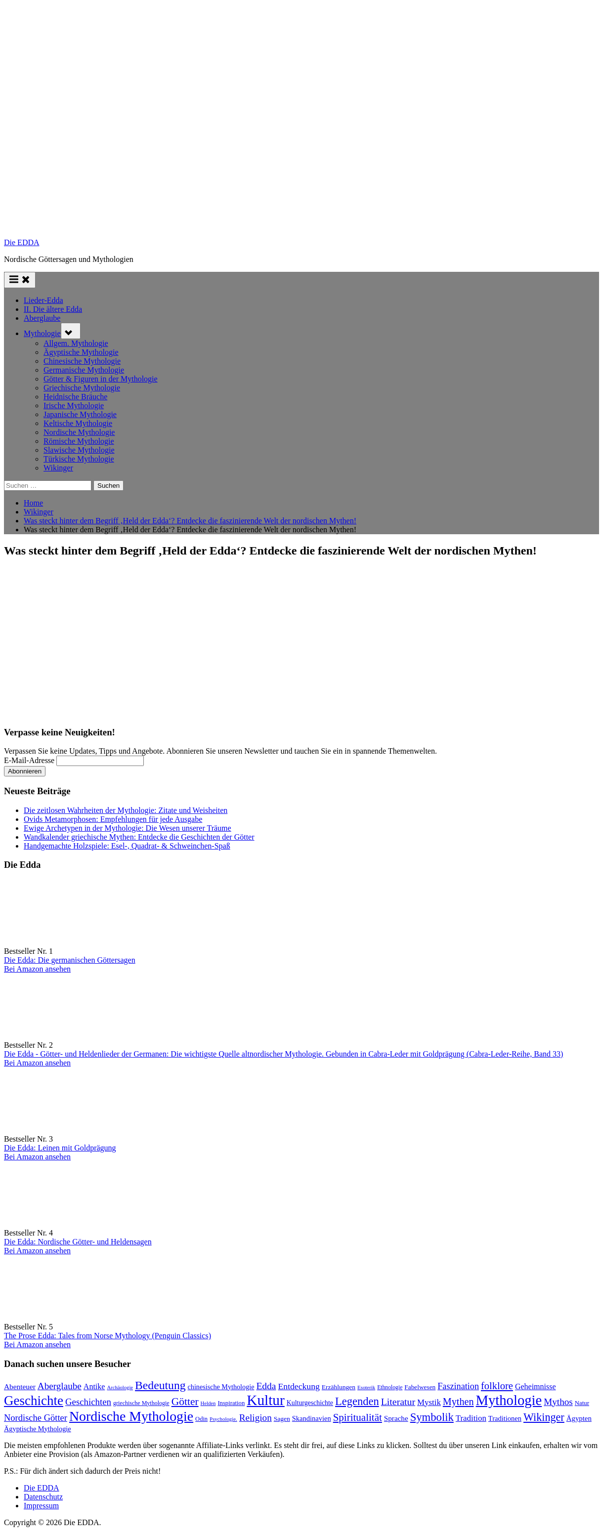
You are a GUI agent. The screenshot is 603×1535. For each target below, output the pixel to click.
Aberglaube (42, 318)
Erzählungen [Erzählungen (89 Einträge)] (338, 1387)
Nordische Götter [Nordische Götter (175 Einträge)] (35, 1418)
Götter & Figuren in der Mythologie (100, 379)
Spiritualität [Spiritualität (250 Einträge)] (357, 1417)
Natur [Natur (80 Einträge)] (582, 1403)
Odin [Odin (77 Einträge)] (201, 1418)
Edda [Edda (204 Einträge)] (266, 1386)
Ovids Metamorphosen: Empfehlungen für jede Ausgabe (113, 819)
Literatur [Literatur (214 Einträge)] (398, 1401)
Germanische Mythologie (83, 370)
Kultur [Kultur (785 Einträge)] (266, 1400)
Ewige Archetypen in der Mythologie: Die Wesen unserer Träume (127, 828)
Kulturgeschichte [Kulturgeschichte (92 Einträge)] (310, 1403)
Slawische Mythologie (79, 450)
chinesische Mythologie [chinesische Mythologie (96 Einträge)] (221, 1387)
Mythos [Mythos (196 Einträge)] (558, 1402)
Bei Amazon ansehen (37, 969)
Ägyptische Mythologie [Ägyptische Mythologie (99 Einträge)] (37, 1429)
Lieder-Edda (43, 300)
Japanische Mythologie (80, 414)
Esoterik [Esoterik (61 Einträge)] (366, 1387)
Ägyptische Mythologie (81, 352)
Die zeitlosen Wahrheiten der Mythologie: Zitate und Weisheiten (125, 810)
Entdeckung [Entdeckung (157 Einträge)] (299, 1386)
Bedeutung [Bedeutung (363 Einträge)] (160, 1385)
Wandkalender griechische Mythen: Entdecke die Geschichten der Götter (139, 837)
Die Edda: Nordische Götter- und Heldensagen (78, 1241)
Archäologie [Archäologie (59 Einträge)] (120, 1387)
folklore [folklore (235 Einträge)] (497, 1385)
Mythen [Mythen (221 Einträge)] (458, 1401)
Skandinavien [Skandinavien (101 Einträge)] (311, 1418)
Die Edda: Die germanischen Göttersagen (69, 960)
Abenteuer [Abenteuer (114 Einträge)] (20, 1386)
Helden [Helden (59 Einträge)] (208, 1403)
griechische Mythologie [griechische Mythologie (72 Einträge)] (141, 1403)
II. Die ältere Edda (53, 309)
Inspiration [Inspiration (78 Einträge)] (231, 1403)
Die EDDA (22, 242)
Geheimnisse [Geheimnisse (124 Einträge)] (535, 1386)
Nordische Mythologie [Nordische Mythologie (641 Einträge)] (131, 1416)
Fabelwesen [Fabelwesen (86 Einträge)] (419, 1387)
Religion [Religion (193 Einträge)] (255, 1417)
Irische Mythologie (73, 405)
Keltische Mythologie (77, 423)
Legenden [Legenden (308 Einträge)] (357, 1401)
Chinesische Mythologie (82, 361)
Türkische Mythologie (78, 459)
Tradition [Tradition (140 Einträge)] (471, 1418)
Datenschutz (43, 1496)
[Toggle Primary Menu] (20, 280)
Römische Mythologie (78, 441)
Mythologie (42, 333)
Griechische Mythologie (81, 388)
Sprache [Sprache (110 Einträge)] (396, 1418)
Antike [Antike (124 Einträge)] (94, 1386)
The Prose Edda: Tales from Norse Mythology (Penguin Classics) (107, 1335)
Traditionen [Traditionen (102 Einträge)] (504, 1418)
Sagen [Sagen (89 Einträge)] (282, 1418)
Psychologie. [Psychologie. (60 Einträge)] (223, 1419)
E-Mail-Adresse (29, 760)
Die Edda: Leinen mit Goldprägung (60, 1148)
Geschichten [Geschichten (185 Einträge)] (88, 1402)
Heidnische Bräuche (75, 396)
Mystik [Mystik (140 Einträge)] (429, 1402)
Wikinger (58, 468)
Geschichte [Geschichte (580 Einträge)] (33, 1400)
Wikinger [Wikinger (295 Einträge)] (543, 1417)
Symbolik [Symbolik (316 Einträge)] (432, 1417)
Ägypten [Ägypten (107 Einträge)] (579, 1418)
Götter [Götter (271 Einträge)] (185, 1401)
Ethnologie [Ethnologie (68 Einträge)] (389, 1387)
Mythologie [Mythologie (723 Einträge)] (509, 1400)
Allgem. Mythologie (75, 343)
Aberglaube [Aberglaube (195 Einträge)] (60, 1386)
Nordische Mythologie (79, 432)
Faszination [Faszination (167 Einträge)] (458, 1386)
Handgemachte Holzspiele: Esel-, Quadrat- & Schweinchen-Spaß (127, 846)
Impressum (41, 1505)
